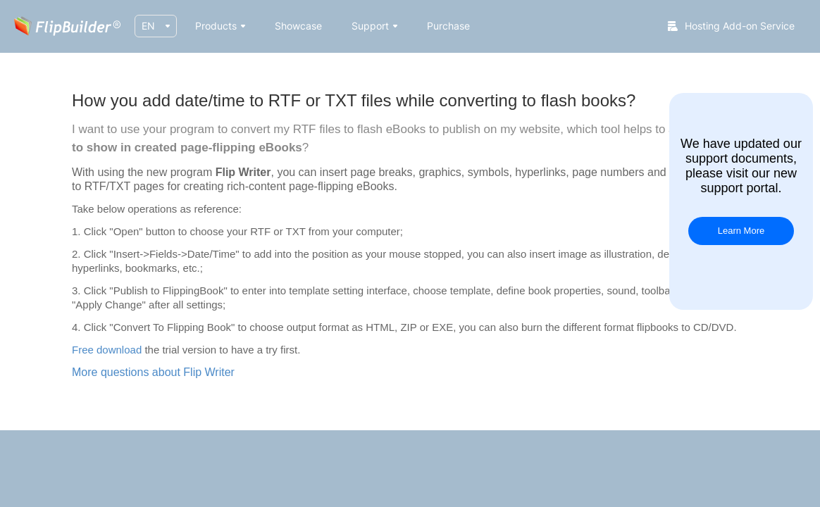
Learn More (741, 230)
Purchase (448, 26)
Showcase (298, 26)
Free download (107, 350)
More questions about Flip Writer (153, 372)
